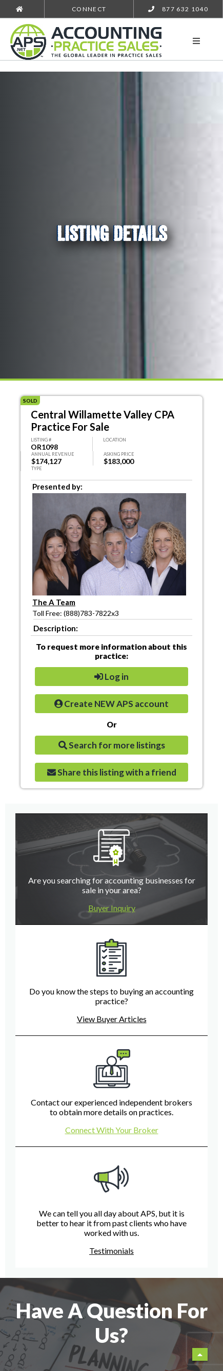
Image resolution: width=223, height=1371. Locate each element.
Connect (89, 9)
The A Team (53, 602)
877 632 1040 (178, 9)
